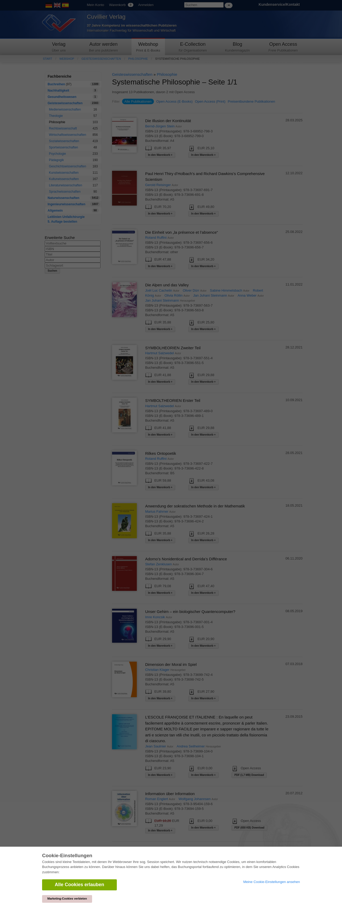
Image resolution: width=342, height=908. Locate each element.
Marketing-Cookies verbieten (67, 898)
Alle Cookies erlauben (79, 884)
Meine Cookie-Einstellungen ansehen (271, 882)
